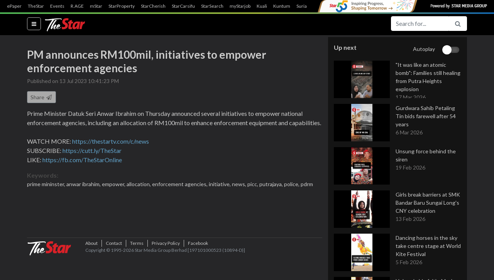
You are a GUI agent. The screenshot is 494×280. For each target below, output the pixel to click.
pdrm (307, 185)
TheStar (36, 6)
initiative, (220, 185)
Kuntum (281, 6)
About (91, 268)
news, (239, 185)
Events (57, 6)
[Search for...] (420, 23)
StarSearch (212, 6)
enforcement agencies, (180, 185)
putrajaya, (271, 185)
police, (292, 185)
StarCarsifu (183, 6)
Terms (137, 268)
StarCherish (153, 6)
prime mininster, (46, 185)
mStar (96, 6)
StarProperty (121, 6)
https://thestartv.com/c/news (110, 142)
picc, (253, 185)
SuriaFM (305, 6)
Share (41, 98)
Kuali (262, 6)
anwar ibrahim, (84, 185)
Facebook (198, 268)
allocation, (139, 185)
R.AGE (77, 6)
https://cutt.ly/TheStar (92, 151)
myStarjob (240, 6)
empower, (114, 185)
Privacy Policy (166, 268)
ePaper (14, 6)
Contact (114, 268)
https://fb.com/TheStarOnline (82, 160)
